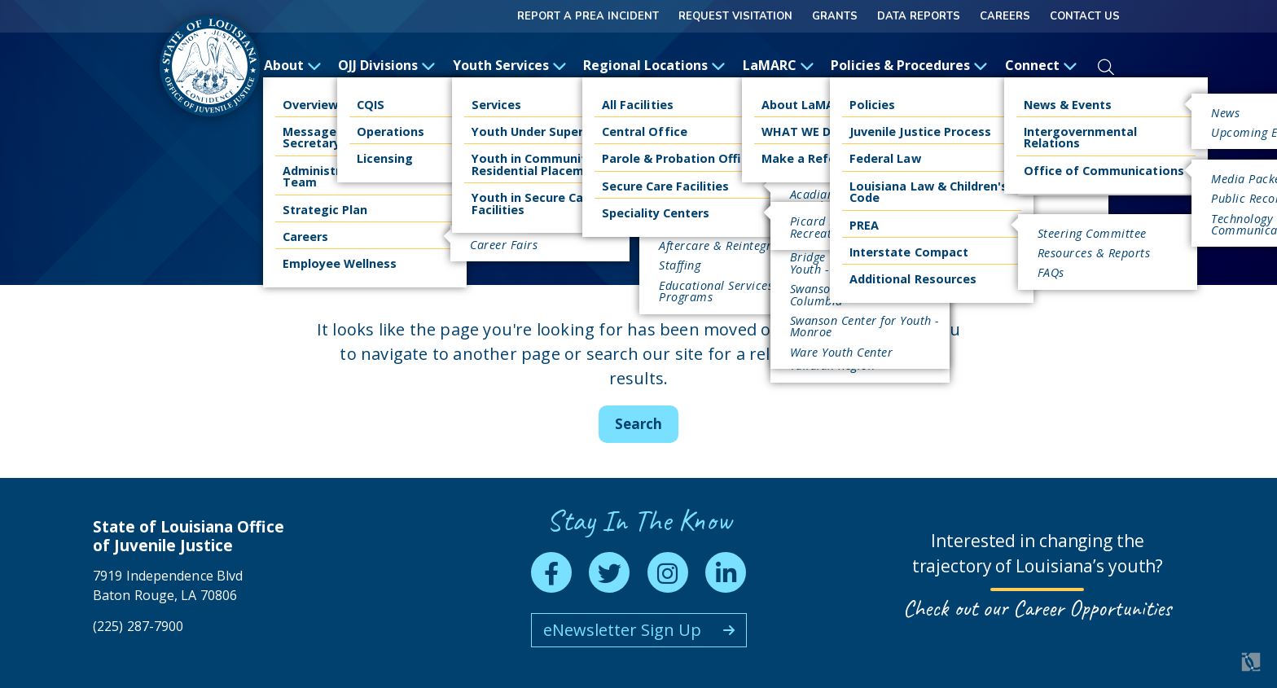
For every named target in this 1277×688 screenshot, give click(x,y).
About (293, 65)
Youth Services (510, 65)
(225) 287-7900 (138, 626)
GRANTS (835, 16)
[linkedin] (725, 572)
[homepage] (210, 66)
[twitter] (609, 572)
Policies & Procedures (909, 65)
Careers (1005, 16)
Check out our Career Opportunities (1037, 608)
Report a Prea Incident (588, 16)
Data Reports (918, 16)
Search (638, 423)
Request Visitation (735, 16)
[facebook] (551, 572)
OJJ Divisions (387, 65)
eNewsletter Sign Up (622, 630)
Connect (1041, 65)
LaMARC (778, 65)
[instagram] (667, 572)
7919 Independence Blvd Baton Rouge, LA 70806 (168, 585)
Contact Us (1085, 16)
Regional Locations (654, 65)
